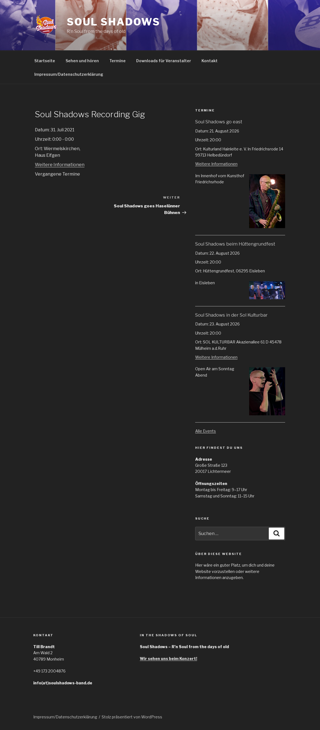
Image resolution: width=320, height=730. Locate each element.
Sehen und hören (82, 60)
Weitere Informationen (59, 164)
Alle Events (205, 431)
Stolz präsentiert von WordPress (132, 717)
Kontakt (210, 60)
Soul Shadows (113, 22)
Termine (117, 60)
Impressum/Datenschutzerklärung (68, 74)
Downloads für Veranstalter (163, 60)
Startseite (44, 60)
